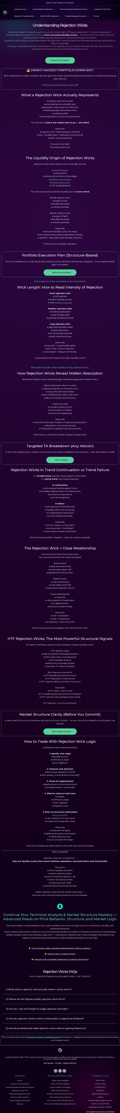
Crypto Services (20, 9)
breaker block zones (60, 182)
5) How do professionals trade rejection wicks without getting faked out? (50, 1024)
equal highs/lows (61, 170)
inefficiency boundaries (61, 179)
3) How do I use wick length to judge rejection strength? (40, 1005)
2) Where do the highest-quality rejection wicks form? (38, 995)
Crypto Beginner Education (41, 9)
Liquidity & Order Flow (97, 9)
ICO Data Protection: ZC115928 (100, 1108)
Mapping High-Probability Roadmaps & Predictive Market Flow (61, 957)
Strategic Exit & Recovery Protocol (60, 85)
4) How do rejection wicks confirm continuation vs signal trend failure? (49, 1014)
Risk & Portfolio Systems (48, 16)
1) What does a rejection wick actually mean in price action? (42, 986)
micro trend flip (61, 815)
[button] (26, 9)
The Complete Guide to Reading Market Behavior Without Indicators (61, 948)
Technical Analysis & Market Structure (70, 9)
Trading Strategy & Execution (72, 16)
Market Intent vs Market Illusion (61, 952)
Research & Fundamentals (24, 16)
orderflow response (63, 302)
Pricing (89, 16)
